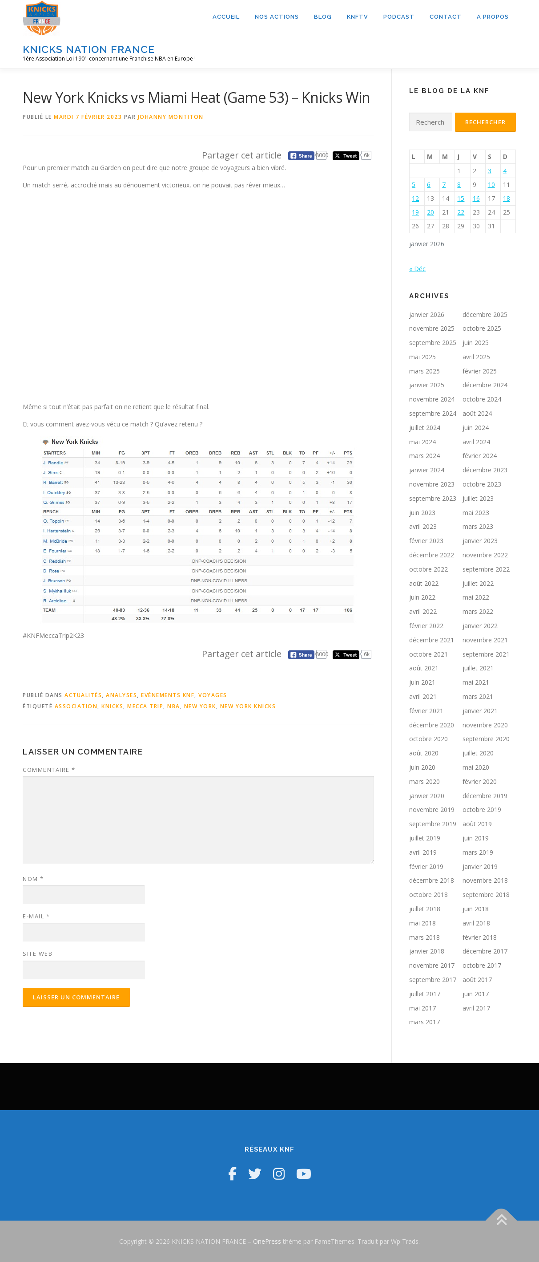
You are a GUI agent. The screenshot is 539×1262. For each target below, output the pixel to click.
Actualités (83, 695)
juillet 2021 (478, 668)
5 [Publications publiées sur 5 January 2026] (413, 184)
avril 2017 (476, 1008)
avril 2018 (476, 923)
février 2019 (426, 866)
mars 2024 (424, 455)
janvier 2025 (426, 385)
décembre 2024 (485, 385)
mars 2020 (424, 781)
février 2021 (426, 710)
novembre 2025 (432, 328)
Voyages (212, 695)
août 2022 (423, 583)
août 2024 (477, 413)
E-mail (36, 916)
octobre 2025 (482, 328)
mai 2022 (476, 597)
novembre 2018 (485, 880)
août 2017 (477, 979)
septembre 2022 (486, 569)
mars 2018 (424, 937)
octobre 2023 (482, 484)
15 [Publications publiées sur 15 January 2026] (460, 198)
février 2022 (426, 625)
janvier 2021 (480, 710)
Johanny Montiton (171, 117)
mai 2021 (476, 682)
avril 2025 (476, 357)
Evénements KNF (167, 695)
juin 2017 (476, 994)
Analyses (121, 695)
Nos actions (277, 16)
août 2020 (423, 753)
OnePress (267, 1241)
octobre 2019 (482, 809)
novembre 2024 (432, 399)
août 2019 (477, 824)
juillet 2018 (424, 909)
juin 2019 (476, 838)
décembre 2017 (485, 951)
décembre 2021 (431, 640)
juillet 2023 (478, 498)
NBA (173, 706)
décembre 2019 (485, 795)
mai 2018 (422, 923)
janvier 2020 (426, 795)
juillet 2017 (424, 994)
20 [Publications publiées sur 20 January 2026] (430, 212)
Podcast (398, 16)
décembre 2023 (485, 470)
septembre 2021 (486, 654)
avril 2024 (476, 442)
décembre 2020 (431, 725)
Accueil (226, 16)
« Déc (417, 268)
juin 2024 (476, 427)
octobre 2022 (428, 569)
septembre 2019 (432, 824)
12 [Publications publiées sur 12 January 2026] (415, 198)
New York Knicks (248, 706)
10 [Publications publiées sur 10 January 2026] (491, 184)
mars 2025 (424, 371)
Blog (323, 16)
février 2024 (480, 455)
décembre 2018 (431, 880)
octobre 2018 (428, 894)
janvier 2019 (480, 866)
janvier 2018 (426, 951)
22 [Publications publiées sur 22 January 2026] (460, 212)
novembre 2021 (485, 640)
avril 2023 (423, 526)
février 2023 (426, 540)
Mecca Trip (145, 706)
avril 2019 (423, 852)
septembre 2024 (432, 413)
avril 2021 (423, 696)
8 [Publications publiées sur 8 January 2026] (459, 184)
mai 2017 (422, 1008)
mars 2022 (478, 611)
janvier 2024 (426, 470)
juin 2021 (422, 682)
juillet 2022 (478, 583)
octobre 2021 (428, 654)
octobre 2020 (428, 738)
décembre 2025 (485, 314)
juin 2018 (476, 909)
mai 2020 (476, 767)
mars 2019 (478, 852)
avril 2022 (423, 611)
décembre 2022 (431, 555)
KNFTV (357, 16)
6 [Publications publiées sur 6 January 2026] (428, 184)
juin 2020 (422, 767)
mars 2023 (478, 526)
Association (76, 706)
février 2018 (480, 937)
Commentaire (49, 770)
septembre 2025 (432, 342)
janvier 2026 (426, 314)
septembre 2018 (486, 894)
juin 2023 (422, 512)
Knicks (112, 706)
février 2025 (480, 371)
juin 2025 (476, 342)
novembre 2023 (432, 484)
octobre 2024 (482, 399)
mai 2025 (422, 357)
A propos (493, 16)
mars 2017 (424, 1022)
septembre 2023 (432, 498)
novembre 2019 (432, 809)
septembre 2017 (432, 979)
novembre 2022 (485, 555)
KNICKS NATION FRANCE (89, 49)
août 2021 (423, 668)
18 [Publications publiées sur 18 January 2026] (506, 198)
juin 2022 (422, 597)
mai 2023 (476, 512)
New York (200, 706)
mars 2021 (478, 696)
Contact (446, 16)
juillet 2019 (424, 838)
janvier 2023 (480, 540)
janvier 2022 (480, 625)
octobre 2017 (482, 965)
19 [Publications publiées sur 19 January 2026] (415, 212)
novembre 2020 (485, 725)
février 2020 (480, 781)
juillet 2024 (424, 427)
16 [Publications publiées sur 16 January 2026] (476, 198)
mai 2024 (422, 442)
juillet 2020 (478, 753)
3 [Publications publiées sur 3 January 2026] (489, 170)
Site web (37, 954)
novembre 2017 (432, 965)
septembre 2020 (486, 738)
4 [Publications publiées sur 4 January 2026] (505, 170)
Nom (33, 879)
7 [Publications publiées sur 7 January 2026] (444, 184)
